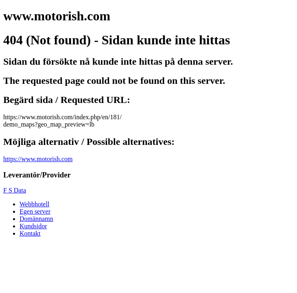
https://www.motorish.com (38, 158)
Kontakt (30, 233)
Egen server (35, 211)
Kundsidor (33, 226)
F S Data (14, 190)
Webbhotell (34, 204)
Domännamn (36, 218)
